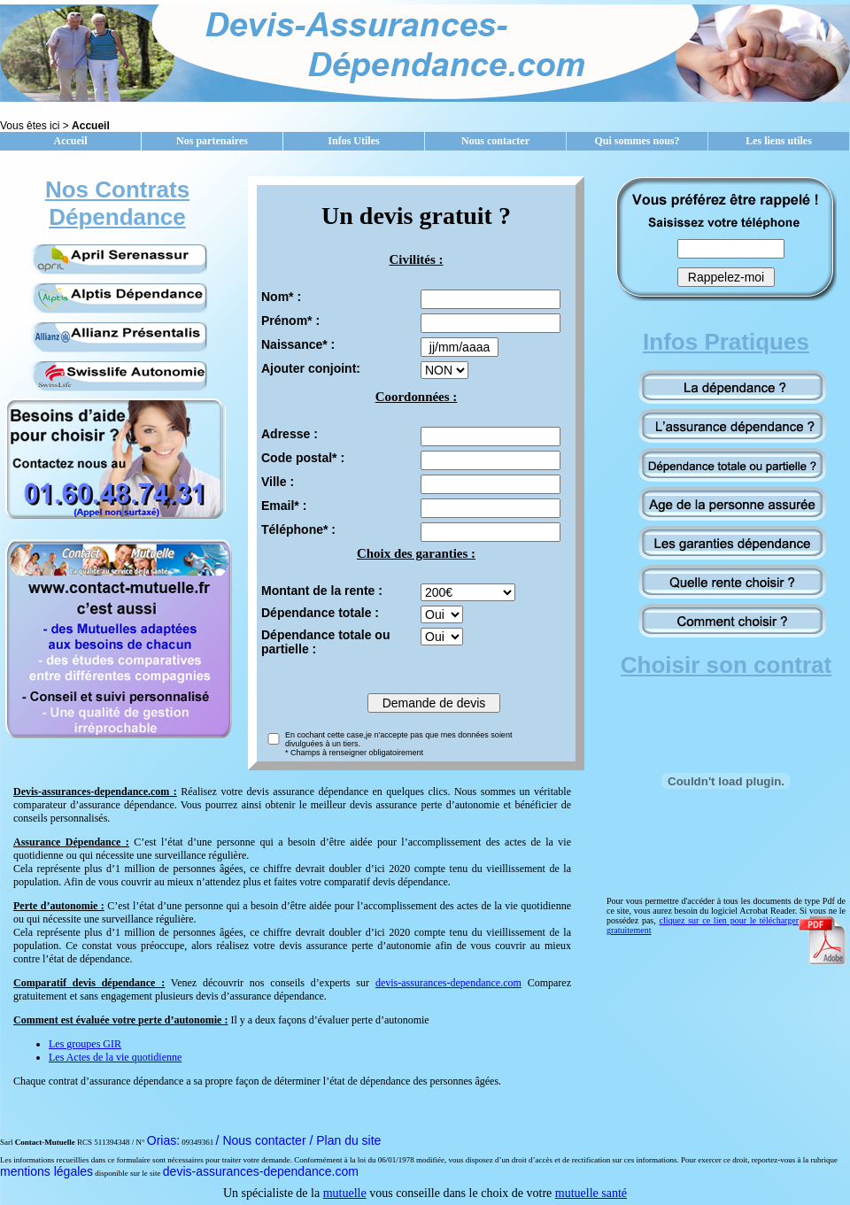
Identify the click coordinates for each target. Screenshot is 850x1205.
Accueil (71, 141)
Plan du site (348, 1140)
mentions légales (46, 1171)
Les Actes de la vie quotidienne (115, 1057)
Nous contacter (495, 141)
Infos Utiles (353, 141)
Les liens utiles (779, 141)
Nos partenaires (212, 141)
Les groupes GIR (85, 1044)
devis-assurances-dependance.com (448, 983)
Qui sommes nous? (636, 141)
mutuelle (345, 1193)
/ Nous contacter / (266, 1140)
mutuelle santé (591, 1193)
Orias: (163, 1140)
